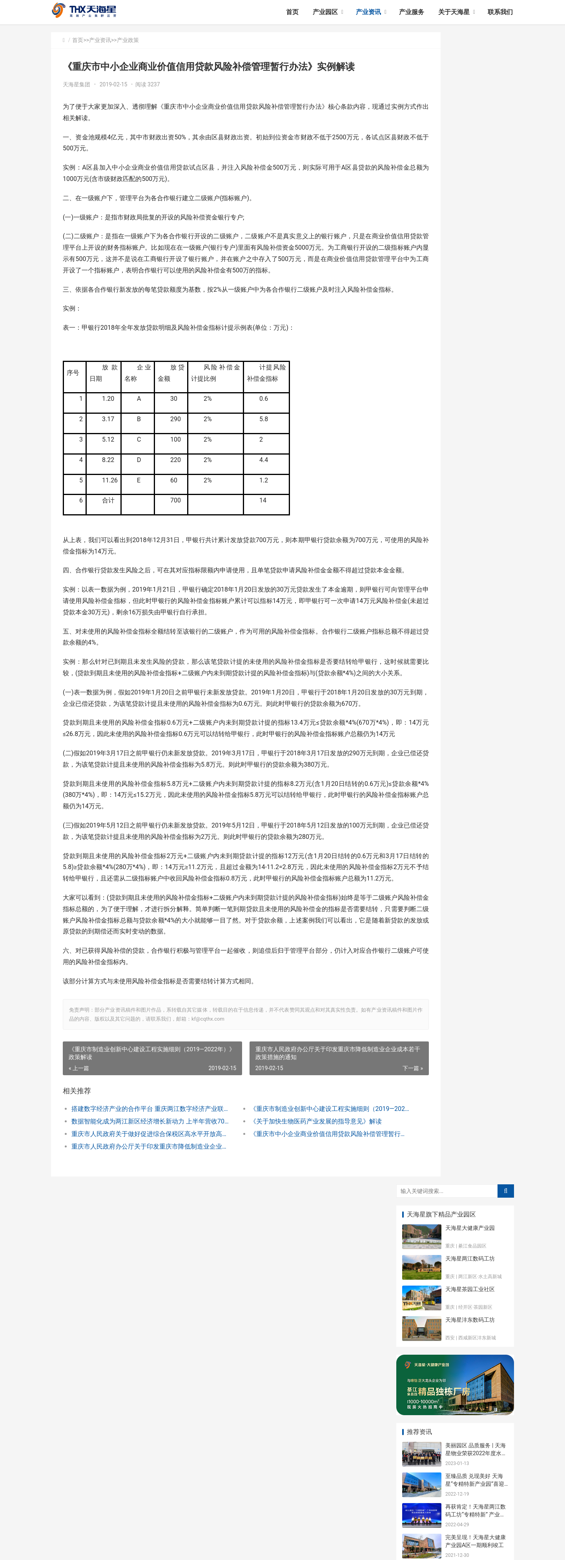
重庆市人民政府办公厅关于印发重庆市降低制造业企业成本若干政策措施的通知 (139, 1248)
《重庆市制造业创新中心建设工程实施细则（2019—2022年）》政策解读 (292, 1210)
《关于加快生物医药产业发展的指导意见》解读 (289, 1223)
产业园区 (325, 12)
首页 (292, 12)
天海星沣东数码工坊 (470, 167)
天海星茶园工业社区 (470, 137)
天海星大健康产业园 (470, 76)
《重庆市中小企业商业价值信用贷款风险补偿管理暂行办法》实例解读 (292, 1235)
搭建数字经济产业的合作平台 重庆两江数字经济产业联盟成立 (139, 1210)
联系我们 (500, 12)
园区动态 (470, 472)
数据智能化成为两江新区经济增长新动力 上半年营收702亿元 (139, 1223)
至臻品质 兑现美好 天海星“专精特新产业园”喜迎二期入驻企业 (474, 331)
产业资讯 (368, 12)
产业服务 (411, 12)
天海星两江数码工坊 (470, 106)
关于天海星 (454, 12)
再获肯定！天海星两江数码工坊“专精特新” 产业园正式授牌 (475, 362)
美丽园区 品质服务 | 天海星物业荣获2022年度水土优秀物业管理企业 (476, 301)
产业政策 (128, 40)
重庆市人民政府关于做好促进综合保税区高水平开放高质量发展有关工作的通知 (139, 1235)
